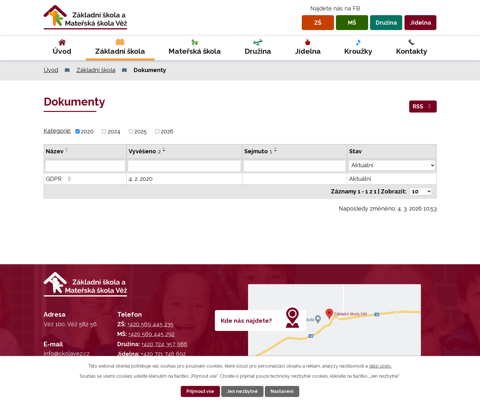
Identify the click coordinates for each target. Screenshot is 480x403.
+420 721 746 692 (163, 354)
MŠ (352, 22)
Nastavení (282, 391)
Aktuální (360, 178)
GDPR (59, 178)
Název (55, 151)
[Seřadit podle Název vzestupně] (67, 148)
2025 (140, 131)
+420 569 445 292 (151, 334)
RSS (423, 106)
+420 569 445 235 (150, 324)
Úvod (62, 51)
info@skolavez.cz (66, 353)
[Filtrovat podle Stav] (391, 165)
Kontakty (411, 51)
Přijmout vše (200, 391)
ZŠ (317, 22)
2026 (167, 131)
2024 (114, 131)
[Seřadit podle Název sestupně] (67, 151)
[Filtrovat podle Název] (85, 166)
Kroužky (358, 51)
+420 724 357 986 (164, 344)
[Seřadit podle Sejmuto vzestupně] (275, 148)
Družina (386, 22)
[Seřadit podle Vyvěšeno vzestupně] (164, 148)
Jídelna (420, 22)
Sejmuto (258, 151)
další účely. (380, 366)
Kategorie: (57, 130)
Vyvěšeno (145, 151)
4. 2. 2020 (141, 178)
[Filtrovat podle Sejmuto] (294, 166)
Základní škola (120, 51)
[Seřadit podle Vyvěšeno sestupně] (164, 151)
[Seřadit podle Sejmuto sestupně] (275, 151)
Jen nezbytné (242, 391)
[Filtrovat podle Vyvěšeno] (184, 166)
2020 (87, 131)
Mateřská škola (194, 51)
